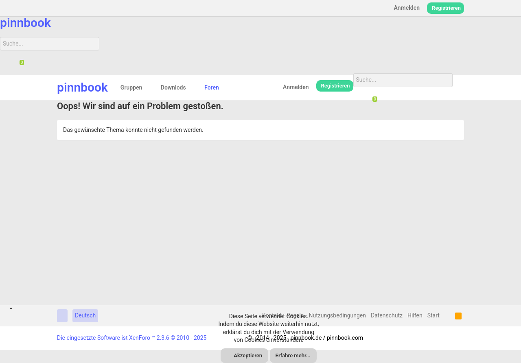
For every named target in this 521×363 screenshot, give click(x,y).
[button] (148, 87)
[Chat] (19, 65)
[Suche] (49, 44)
